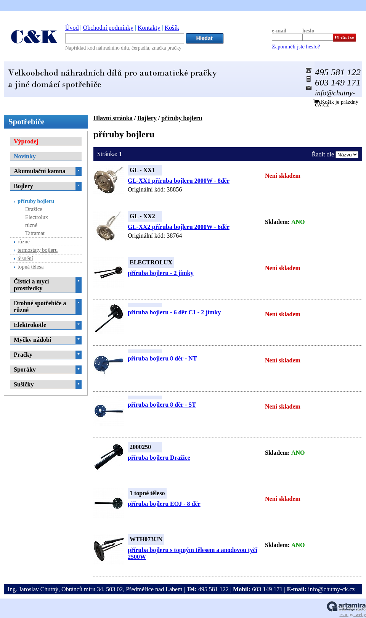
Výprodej (26, 141)
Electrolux (36, 217)
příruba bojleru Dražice (159, 457)
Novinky (25, 156)
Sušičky (24, 384)
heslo (308, 30)
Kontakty (149, 27)
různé (31, 225)
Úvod (72, 27)
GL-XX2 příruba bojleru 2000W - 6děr (179, 227)
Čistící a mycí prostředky (31, 284)
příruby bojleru (181, 118)
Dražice (33, 209)
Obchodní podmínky (108, 27)
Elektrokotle (30, 325)
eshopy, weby (352, 614)
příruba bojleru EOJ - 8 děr (164, 504)
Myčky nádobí (32, 339)
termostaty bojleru (38, 250)
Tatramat (35, 233)
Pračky (23, 354)
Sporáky (25, 369)
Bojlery (147, 118)
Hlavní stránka (113, 118)
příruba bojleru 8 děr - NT (162, 358)
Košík (172, 27)
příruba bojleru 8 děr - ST (162, 404)
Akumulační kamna (40, 171)
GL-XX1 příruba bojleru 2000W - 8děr (179, 180)
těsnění (25, 258)
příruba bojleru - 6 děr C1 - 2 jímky (174, 312)
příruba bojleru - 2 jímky (160, 273)
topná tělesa (30, 267)
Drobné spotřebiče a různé (40, 306)
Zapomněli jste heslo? (296, 46)
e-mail (279, 30)
